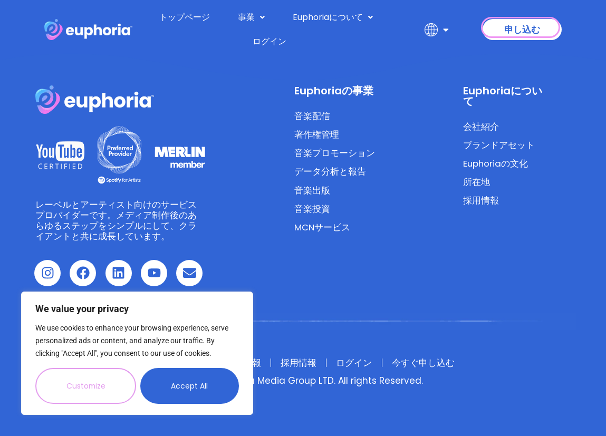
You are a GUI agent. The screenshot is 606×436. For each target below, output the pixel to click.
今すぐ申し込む (427, 362)
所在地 (476, 183)
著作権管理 (316, 135)
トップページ (184, 17)
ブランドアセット (499, 145)
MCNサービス (322, 230)
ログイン (269, 41)
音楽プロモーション (334, 154)
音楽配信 (312, 116)
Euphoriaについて (333, 17)
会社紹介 (481, 126)
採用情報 (481, 202)
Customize (86, 386)
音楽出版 (312, 192)
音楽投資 (312, 211)
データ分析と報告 (330, 173)
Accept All (189, 386)
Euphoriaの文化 (496, 164)
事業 (251, 17)
